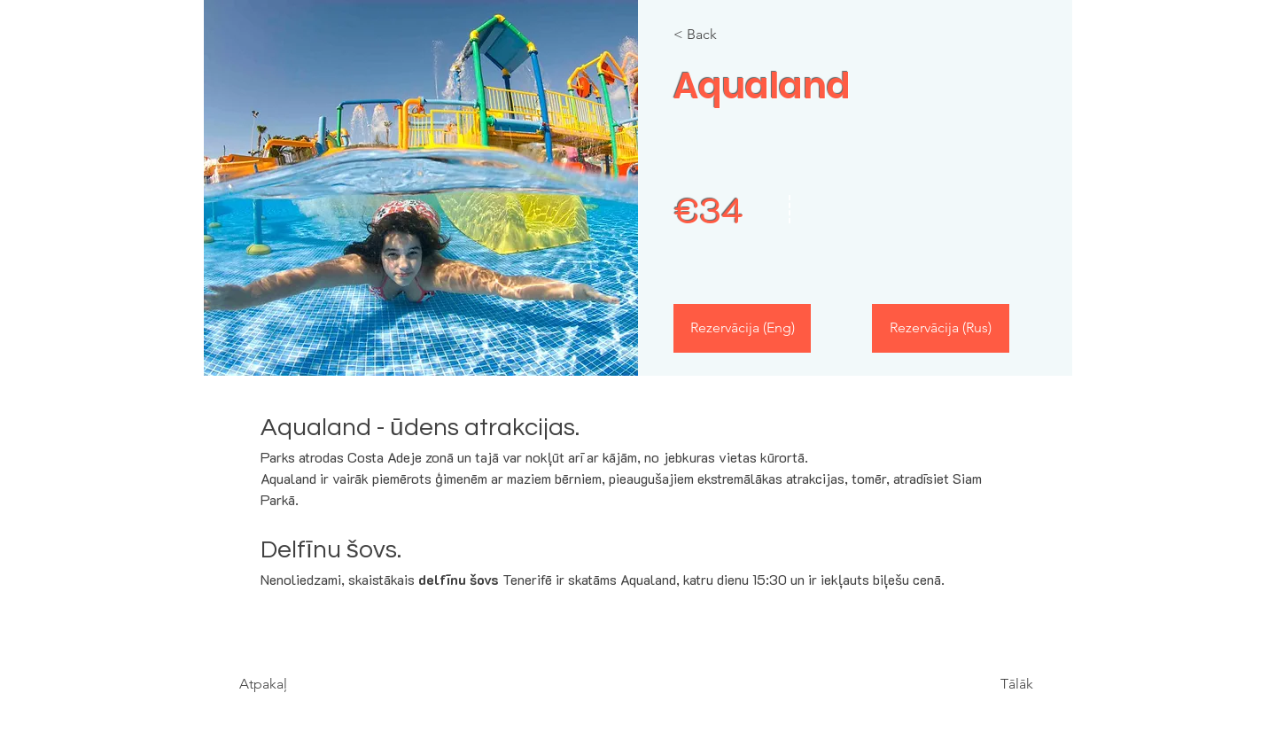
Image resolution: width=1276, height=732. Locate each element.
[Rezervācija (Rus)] (940, 328)
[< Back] (724, 35)
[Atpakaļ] (290, 684)
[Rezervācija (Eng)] (742, 328)
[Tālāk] (985, 684)
